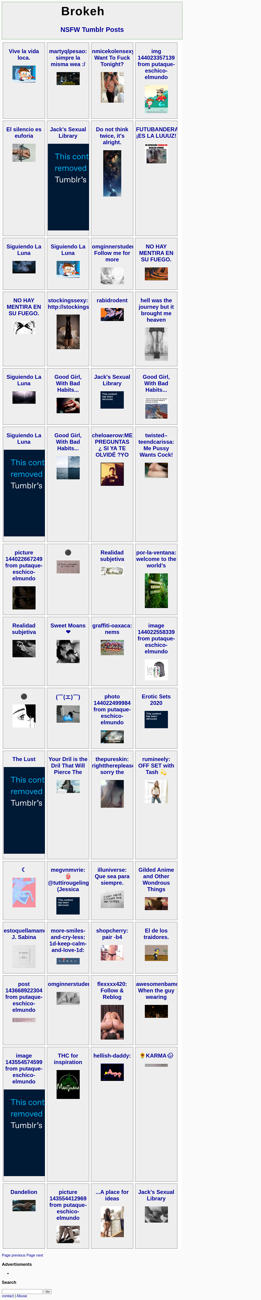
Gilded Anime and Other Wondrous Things (156, 879)
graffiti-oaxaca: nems (112, 628)
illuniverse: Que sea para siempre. (112, 876)
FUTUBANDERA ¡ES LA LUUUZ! (157, 132)
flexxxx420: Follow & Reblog (112, 990)
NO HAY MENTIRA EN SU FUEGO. (156, 253)
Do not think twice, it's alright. (112, 135)
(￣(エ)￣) (68, 697)
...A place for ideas (112, 1195)
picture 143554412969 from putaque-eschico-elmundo (68, 1205)
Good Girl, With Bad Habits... (68, 383)
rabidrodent (112, 300)
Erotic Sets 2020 (156, 699)
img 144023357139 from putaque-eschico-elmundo (156, 64)
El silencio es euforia (23, 132)
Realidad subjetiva (112, 555)
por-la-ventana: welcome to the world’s (156, 559)
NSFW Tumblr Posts (92, 29)
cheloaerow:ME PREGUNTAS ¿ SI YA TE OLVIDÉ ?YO (112, 445)
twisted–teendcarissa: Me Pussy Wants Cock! (156, 445)
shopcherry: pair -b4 (112, 933)
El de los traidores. (156, 933)
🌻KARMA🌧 (156, 1055)
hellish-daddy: (112, 1055)
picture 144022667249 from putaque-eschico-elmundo (23, 565)
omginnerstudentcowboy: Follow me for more (126, 253)
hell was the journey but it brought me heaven (156, 310)
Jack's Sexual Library (68, 132)
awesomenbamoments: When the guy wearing (166, 990)
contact (8, 1296)
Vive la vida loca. (24, 54)
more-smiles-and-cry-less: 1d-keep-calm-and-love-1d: (68, 940)
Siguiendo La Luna (23, 249)
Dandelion (23, 1192)
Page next (35, 1255)
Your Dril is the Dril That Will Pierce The (68, 765)
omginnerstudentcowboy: (81, 984)
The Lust (24, 759)
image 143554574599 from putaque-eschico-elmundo (23, 1068)
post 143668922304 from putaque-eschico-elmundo (23, 997)
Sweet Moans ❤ (67, 628)
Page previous (13, 1255)
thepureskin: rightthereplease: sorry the (114, 765)
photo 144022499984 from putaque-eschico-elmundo (112, 709)
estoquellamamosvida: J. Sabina (34, 933)
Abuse (22, 1296)
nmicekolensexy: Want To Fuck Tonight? (114, 57)
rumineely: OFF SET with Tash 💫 (156, 765)
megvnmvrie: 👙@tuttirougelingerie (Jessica (73, 879)
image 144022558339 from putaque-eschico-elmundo (156, 638)
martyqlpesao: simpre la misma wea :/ (68, 57)
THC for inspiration (68, 1058)
